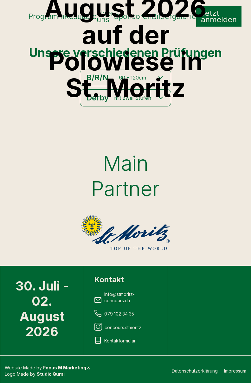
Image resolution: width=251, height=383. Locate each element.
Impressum (235, 370)
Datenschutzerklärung (195, 370)
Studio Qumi (51, 374)
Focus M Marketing (65, 367)
